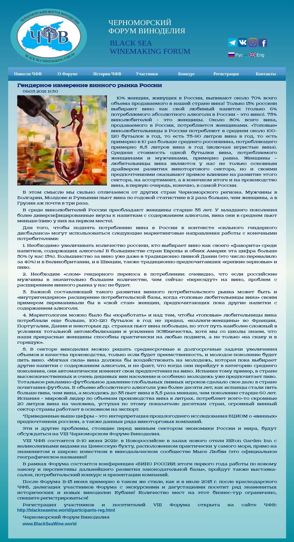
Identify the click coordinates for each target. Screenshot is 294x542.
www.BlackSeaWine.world (50, 524)
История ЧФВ (107, 74)
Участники (147, 74)
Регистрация (226, 74)
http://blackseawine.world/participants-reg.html (66, 510)
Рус (235, 54)
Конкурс (186, 74)
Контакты (266, 74)
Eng (256, 54)
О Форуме (68, 74)
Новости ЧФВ (28, 74)
